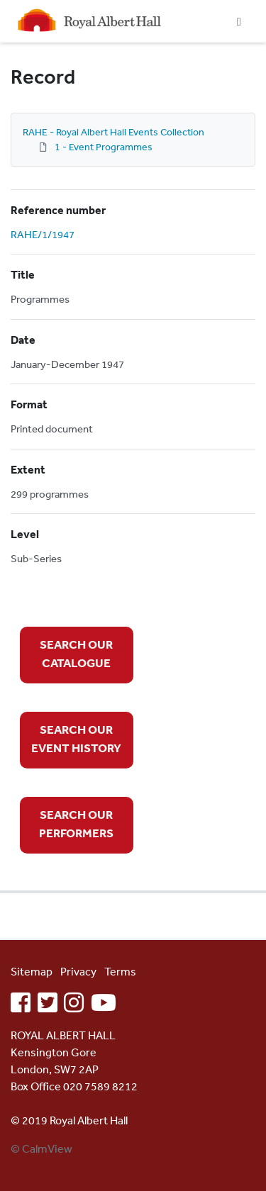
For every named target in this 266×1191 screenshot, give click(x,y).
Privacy (78, 971)
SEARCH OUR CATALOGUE (76, 653)
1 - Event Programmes (104, 146)
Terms (120, 971)
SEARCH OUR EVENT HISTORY (76, 738)
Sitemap (31, 971)
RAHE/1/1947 (42, 234)
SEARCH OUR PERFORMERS (76, 823)
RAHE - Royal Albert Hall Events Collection (113, 131)
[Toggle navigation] (239, 21)
